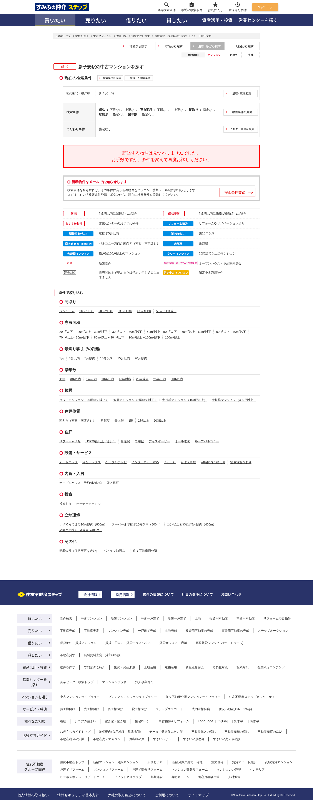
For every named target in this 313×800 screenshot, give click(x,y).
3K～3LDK (125, 311)
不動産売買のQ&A (270, 731)
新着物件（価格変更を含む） (79, 550)
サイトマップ (198, 795)
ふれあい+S (155, 762)
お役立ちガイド (35, 735)
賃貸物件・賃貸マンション (78, 643)
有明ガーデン (180, 777)
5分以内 (90, 358)
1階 (130, 420)
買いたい (55, 20)
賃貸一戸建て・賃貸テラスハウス (128, 643)
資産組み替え (195, 667)
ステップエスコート (169, 709)
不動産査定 (91, 630)
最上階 (119, 420)
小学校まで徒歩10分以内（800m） (83, 524)
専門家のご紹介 (94, 667)
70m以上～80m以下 (74, 337)
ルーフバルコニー (207, 441)
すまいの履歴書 (193, 739)
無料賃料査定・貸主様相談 (102, 655)
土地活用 (150, 667)
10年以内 (108, 379)
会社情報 (90, 594)
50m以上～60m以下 (196, 331)
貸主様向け (139, 709)
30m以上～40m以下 (127, 331)
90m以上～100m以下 (144, 337)
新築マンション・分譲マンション (116, 762)
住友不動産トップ (72, 762)
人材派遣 (234, 777)
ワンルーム (67, 311)
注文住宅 (217, 762)
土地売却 (171, 630)
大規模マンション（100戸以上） (184, 400)
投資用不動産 (219, 618)
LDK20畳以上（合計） (100, 441)
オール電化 (182, 441)
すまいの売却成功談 (226, 739)
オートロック (68, 462)
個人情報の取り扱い (33, 795)
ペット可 (170, 462)
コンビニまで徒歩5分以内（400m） (191, 524)
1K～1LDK (86, 311)
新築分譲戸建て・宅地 (187, 762)
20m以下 (66, 331)
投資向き (65, 503)
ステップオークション (273, 630)
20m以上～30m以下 (92, 331)
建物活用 (171, 667)
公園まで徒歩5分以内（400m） (80, 530)
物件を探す (67, 667)
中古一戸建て (150, 618)
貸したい (176, 20)
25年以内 (159, 379)
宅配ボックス (91, 462)
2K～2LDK (105, 311)
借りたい (136, 20)
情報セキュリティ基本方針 (78, 795)
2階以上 (143, 420)
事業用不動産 (245, 618)
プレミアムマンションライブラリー (132, 697)
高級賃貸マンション (279, 762)
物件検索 (66, 618)
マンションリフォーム (108, 769)
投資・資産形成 (124, 667)
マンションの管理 (228, 769)
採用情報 (123, 594)
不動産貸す (67, 655)
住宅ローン (142, 721)
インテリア (257, 769)
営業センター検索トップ (76, 682)
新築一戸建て (177, 618)
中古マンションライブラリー (80, 697)
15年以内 (125, 379)
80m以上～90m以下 (109, 337)
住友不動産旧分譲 (145, 550)
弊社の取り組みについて (127, 795)
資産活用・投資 (217, 20)
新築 (62, 379)
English (222, 721)
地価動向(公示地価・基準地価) (120, 731)
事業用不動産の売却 (235, 630)
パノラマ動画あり (116, 550)
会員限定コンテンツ (271, 667)
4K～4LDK (144, 311)
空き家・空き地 (115, 721)
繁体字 (238, 721)
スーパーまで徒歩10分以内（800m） (137, 524)
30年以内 (177, 379)
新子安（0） (107, 93)
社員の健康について (197, 594)
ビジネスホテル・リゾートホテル (83, 777)
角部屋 (105, 420)
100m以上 (172, 337)
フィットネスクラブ (128, 777)
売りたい (95, 20)
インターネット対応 (145, 462)
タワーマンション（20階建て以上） (83, 400)
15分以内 (123, 358)
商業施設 (156, 777)
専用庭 (139, 441)
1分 (61, 358)
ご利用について (167, 795)
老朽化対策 (220, 667)
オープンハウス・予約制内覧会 (80, 483)
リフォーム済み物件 (277, 618)
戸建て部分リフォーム (147, 769)
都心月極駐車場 (209, 777)
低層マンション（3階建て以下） (135, 400)
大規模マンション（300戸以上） (234, 400)
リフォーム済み (70, 441)
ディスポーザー (159, 441)
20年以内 (142, 379)
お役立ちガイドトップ (75, 731)
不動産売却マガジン (106, 739)
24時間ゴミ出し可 (213, 462)
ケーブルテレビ (116, 462)
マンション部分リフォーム (189, 769)
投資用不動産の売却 (199, 630)
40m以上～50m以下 (162, 331)
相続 (63, 721)
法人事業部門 (144, 682)
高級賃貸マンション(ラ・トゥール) (219, 643)
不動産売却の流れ (237, 731)
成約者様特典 (201, 709)
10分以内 (106, 358)
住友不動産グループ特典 (235, 709)
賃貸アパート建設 (244, 762)
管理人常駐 (188, 462)
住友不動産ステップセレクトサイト (253, 697)
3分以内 (74, 358)
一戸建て (232, 55)
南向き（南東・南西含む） (77, 420)
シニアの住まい (85, 721)
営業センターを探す (258, 20)
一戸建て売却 (147, 630)
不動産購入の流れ (203, 731)
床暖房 (125, 441)
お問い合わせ (231, 594)
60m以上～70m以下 (231, 331)
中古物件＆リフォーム (174, 721)
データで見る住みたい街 (166, 731)
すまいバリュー (163, 739)
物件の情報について (158, 594)
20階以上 (160, 420)
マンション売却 (118, 630)
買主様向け (67, 709)
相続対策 (242, 667)
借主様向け (115, 709)
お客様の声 (136, 739)
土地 (250, 55)
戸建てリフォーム (72, 769)
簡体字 (254, 721)
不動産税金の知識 (72, 739)
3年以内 (75, 379)
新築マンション (121, 618)
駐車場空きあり (240, 462)
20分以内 (141, 358)
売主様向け (91, 709)
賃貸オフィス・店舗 (173, 643)
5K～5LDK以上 (166, 311)
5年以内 (91, 379)
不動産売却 (67, 630)
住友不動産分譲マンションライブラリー (193, 697)
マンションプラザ (114, 682)
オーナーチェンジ (88, 503)
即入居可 (113, 483)
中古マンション (91, 618)
